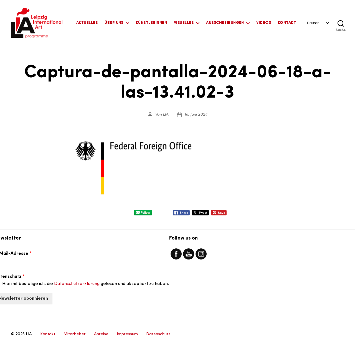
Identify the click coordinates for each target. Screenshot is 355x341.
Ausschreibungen (225, 23)
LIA (166, 115)
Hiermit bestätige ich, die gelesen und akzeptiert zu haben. (85, 284)
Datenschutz (158, 334)
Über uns (114, 23)
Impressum (127, 334)
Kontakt (287, 23)
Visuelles (184, 23)
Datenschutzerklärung (77, 284)
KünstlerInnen (151, 23)
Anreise (101, 334)
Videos (263, 23)
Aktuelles (87, 23)
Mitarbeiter (75, 334)
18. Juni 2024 (195, 115)
